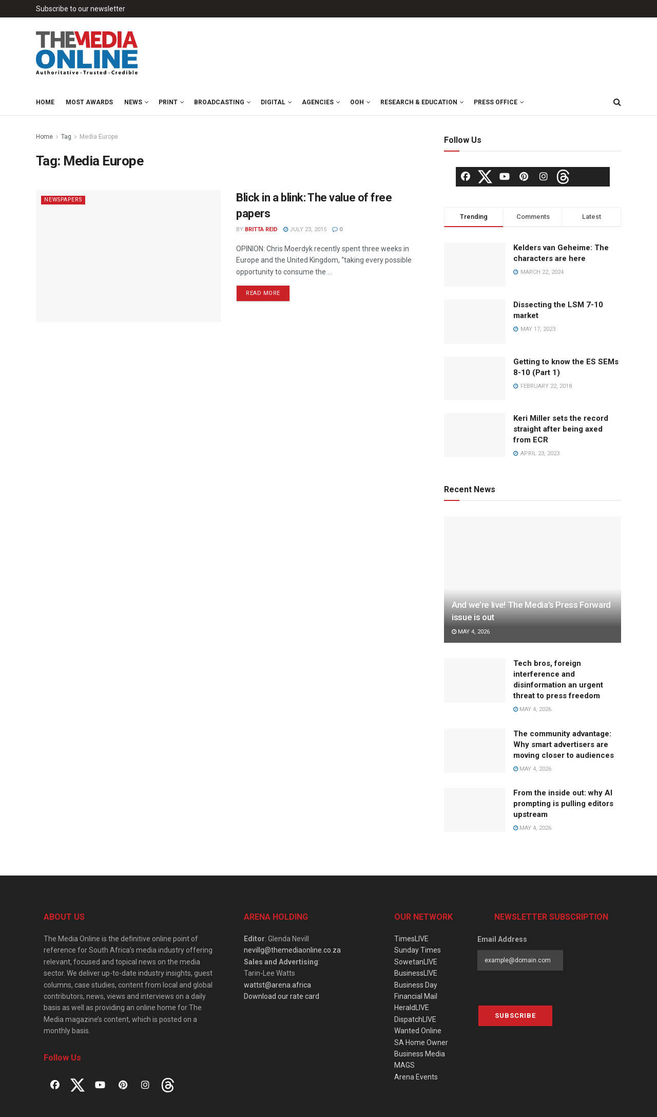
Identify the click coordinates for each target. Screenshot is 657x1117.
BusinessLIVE (415, 973)
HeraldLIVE (411, 1007)
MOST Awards (89, 102)
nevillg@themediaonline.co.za (292, 950)
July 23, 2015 (304, 229)
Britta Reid (261, 229)
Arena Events (416, 1077)
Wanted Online (417, 1031)
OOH (357, 102)
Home (45, 102)
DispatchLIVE (415, 1019)
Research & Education (418, 102)
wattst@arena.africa (277, 985)
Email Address (502, 939)
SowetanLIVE (415, 962)
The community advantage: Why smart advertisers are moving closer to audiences (563, 744)
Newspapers (65, 199)
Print (168, 102)
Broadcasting (219, 102)
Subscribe (515, 1015)
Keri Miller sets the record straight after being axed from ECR (560, 429)
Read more (263, 293)
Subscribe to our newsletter (80, 9)
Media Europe (99, 136)
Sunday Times (417, 950)
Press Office (495, 102)
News (133, 102)
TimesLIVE (411, 939)
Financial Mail (415, 996)
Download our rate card (281, 996)
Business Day (415, 985)
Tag (66, 136)
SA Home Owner (421, 1042)
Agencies (318, 102)
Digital (273, 102)
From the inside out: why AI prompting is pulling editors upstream (563, 803)
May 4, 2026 (471, 631)
